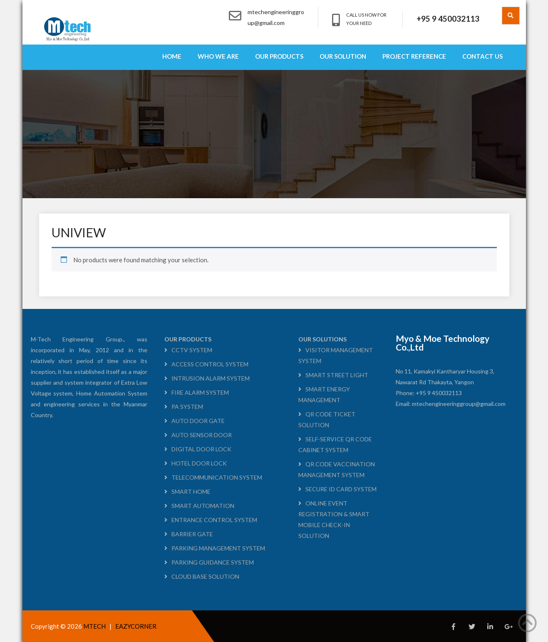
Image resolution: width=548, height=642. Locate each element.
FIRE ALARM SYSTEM (200, 392)
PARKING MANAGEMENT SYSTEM (218, 548)
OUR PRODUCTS (279, 56)
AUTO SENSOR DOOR (201, 434)
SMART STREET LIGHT (336, 374)
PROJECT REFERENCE (414, 56)
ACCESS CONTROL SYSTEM (209, 364)
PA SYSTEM (187, 406)
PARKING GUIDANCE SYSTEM (212, 562)
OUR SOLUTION (343, 56)
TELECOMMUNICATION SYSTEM (216, 477)
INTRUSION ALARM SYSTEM (210, 378)
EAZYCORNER (135, 626)
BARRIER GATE (192, 533)
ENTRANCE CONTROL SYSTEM (214, 519)
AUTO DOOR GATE (198, 420)
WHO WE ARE (218, 56)
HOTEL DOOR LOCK (199, 463)
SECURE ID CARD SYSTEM (341, 489)
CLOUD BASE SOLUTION (205, 576)
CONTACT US (482, 56)
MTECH (95, 626)
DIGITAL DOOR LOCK (201, 449)
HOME (171, 56)
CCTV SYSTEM (191, 349)
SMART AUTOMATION (202, 505)
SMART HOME (191, 491)
